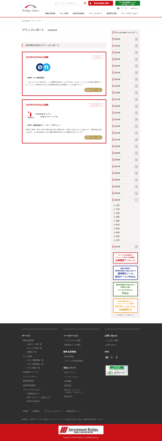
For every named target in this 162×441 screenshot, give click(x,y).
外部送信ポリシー (73, 411)
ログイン (134, 8)
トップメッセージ (71, 377)
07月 (118, 225)
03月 (118, 236)
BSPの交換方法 (33, 401)
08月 (118, 221)
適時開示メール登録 (72, 345)
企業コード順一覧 (34, 344)
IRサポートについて (81, 391)
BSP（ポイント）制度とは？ (39, 397)
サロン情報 (64, 13)
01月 (118, 240)
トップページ (26, 20)
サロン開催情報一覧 (35, 360)
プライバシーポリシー (53, 411)
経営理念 (67, 385)
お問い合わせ (111, 345)
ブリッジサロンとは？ (129, 13)
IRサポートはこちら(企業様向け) (125, 305)
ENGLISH (68, 396)
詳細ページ (90, 90)
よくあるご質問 (112, 340)
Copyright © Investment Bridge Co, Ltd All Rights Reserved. (81, 437)
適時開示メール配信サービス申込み (125, 272)
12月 (118, 205)
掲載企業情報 (50, 13)
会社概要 (67, 381)
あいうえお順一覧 (34, 348)
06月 (118, 229)
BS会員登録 (69, 356)
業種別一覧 (31, 352)
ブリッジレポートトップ (124, 33)
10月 (118, 213)
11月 (118, 209)
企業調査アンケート (125, 258)
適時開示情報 (112, 13)
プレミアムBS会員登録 (73, 361)
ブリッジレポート (95, 13)
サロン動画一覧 (33, 368)
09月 (118, 217)
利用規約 (36, 411)
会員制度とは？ (33, 394)
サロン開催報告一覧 (35, 364)
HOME (25, 411)
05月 (118, 232)
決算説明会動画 (78, 13)
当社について (69, 372)
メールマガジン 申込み (125, 289)
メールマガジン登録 (72, 340)
